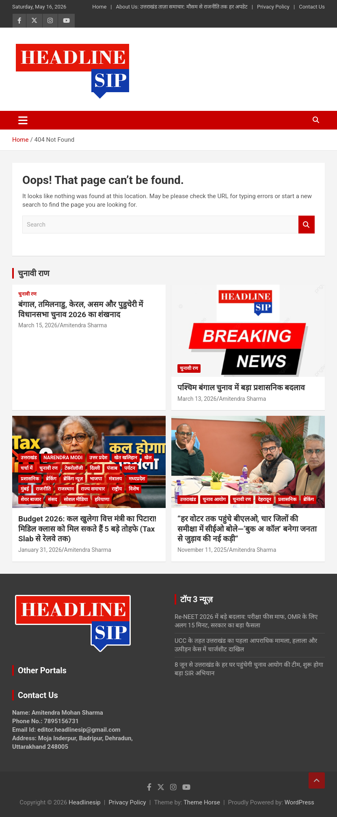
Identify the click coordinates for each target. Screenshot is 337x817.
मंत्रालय (115, 479)
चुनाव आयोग (214, 499)
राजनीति (43, 489)
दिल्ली (95, 468)
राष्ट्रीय (117, 489)
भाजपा (96, 479)
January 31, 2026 (40, 550)
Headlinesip (85, 802)
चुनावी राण (33, 273)
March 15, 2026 (37, 325)
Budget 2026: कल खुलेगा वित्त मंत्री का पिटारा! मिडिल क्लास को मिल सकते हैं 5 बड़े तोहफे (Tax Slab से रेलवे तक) (87, 528)
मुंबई (25, 489)
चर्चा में (26, 468)
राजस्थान (66, 489)
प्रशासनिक (30, 479)
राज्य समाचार (93, 489)
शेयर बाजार (31, 499)
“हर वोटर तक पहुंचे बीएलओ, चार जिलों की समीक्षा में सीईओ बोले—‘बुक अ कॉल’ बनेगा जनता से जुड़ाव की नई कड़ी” (247, 528)
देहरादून (264, 499)
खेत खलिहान (125, 457)
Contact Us (312, 7)
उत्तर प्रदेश (98, 457)
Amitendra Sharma (83, 325)
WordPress (299, 802)
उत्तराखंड (29, 457)
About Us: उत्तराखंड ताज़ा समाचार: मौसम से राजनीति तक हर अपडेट (181, 7)
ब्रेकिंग (51, 479)
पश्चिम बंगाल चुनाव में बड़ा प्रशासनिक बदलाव (241, 387)
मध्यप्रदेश (137, 479)
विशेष (134, 489)
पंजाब (112, 468)
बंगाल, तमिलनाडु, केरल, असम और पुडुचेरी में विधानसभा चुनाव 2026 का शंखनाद (80, 309)
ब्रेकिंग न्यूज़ (73, 479)
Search (306, 225)
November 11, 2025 (202, 550)
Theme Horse (202, 802)
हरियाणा (102, 499)
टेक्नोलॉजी (74, 468)
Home (99, 7)
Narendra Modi (62, 457)
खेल (147, 457)
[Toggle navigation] (23, 120)
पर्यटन (129, 468)
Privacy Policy (273, 7)
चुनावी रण (27, 294)
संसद (52, 499)
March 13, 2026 (196, 399)
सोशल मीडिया (76, 499)
